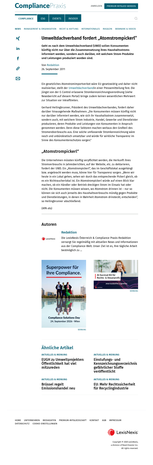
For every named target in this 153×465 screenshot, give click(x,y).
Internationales (90, 28)
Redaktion (53, 65)
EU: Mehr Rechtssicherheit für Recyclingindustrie (114, 386)
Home (18, 420)
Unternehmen (32, 420)
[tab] (26, 18)
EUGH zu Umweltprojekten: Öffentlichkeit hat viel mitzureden (63, 363)
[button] (18, 69)
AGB (104, 420)
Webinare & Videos (125, 28)
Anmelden (96, 6)
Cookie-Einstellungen (45, 423)
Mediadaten (49, 420)
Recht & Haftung (68, 28)
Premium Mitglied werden (121, 6)
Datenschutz (22, 423)
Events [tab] (56, 18)
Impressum (115, 420)
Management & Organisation (40, 28)
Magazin (107, 28)
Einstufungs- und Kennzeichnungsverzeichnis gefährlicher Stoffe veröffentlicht (115, 365)
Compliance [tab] (25, 18)
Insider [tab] (73, 18)
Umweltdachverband (81, 88)
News (18, 28)
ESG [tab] (43, 18)
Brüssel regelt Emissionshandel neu (58, 386)
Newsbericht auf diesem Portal (60, 96)
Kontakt (94, 420)
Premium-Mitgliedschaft (73, 420)
